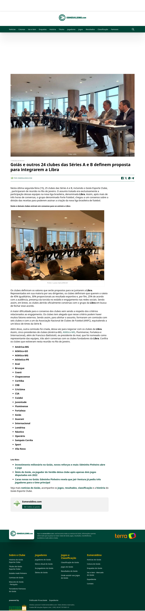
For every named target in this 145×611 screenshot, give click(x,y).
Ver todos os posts (32, 507)
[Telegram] (133, 178)
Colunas (22, 29)
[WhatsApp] (129, 178)
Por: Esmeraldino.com (21, 178)
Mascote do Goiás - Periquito (16, 583)
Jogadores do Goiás (43, 559)
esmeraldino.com (48, 534)
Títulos (61, 29)
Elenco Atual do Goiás (44, 564)
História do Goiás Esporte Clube (16, 560)
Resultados (90, 29)
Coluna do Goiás (93, 564)
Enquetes (43, 29)
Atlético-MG (69, 332)
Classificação (103, 29)
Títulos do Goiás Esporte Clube (15, 567)
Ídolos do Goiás (41, 572)
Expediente (91, 579)
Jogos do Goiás (67, 567)
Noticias (12, 29)
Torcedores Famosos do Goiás (17, 589)
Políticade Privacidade (38, 600)
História (52, 29)
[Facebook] (122, 178)
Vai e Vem (32, 29)
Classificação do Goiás (70, 562)
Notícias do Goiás (94, 559)
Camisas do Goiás (16, 577)
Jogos (80, 29)
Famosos (114, 29)
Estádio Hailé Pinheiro (18, 573)
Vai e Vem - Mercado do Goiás (95, 573)
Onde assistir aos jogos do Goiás (70, 576)
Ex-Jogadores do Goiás (44, 568)
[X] (126, 178)
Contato (90, 583)
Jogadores (71, 29)
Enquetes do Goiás (94, 568)
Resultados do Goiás (69, 571)
